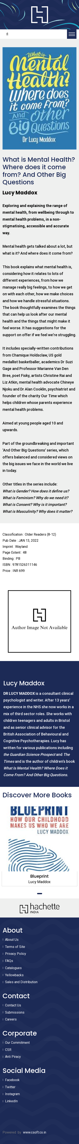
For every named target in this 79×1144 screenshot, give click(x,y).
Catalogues (13, 968)
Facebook (12, 1080)
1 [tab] (39, 893)
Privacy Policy (15, 954)
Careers (11, 1019)
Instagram (12, 1094)
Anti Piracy (13, 1057)
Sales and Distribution (21, 982)
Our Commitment (17, 1043)
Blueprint (39, 876)
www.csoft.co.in (34, 1132)
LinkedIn (11, 1101)
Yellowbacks (14, 975)
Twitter (10, 1087)
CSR (8, 1050)
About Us (12, 940)
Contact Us (13, 1005)
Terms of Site (15, 947)
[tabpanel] (39, 846)
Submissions (14, 1012)
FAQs (9, 961)
